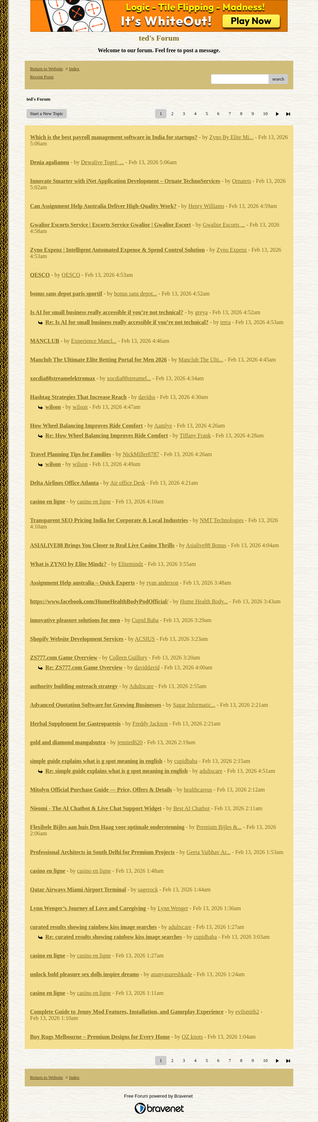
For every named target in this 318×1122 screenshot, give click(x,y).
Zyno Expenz (232, 250)
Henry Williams (206, 206)
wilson (80, 407)
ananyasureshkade (171, 974)
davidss (147, 397)
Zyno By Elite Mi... (231, 137)
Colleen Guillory (128, 658)
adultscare (210, 771)
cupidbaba (186, 761)
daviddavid (146, 667)
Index (74, 68)
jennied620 (129, 742)
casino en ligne (94, 502)
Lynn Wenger (173, 908)
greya (201, 312)
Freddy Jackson (150, 724)
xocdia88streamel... (129, 378)
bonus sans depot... (135, 294)
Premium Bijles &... (218, 827)
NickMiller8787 (141, 454)
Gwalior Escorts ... (224, 225)
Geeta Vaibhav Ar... (209, 852)
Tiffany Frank (195, 435)
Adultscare (141, 686)
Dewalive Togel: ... (102, 162)
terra (225, 322)
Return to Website (46, 68)
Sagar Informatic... (194, 705)
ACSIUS (145, 639)
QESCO (70, 275)
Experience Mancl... (94, 341)
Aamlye (163, 426)
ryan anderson (162, 583)
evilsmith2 (247, 1012)
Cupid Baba (145, 620)
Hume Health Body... (204, 601)
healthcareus (198, 790)
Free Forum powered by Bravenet (159, 1096)
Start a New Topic (46, 113)
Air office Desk (127, 483)
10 (265, 113)
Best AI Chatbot (191, 808)
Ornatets (241, 181)
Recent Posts (42, 76)
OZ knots (192, 1037)
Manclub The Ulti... (200, 360)
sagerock (148, 890)
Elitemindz (130, 564)
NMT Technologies (221, 520)
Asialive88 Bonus (206, 545)
